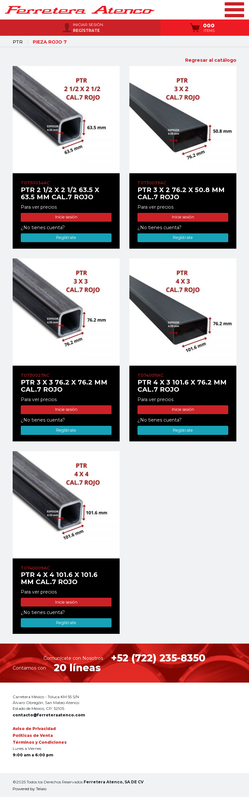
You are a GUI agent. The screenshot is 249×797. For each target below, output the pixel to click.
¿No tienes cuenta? (43, 227)
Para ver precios (39, 207)
